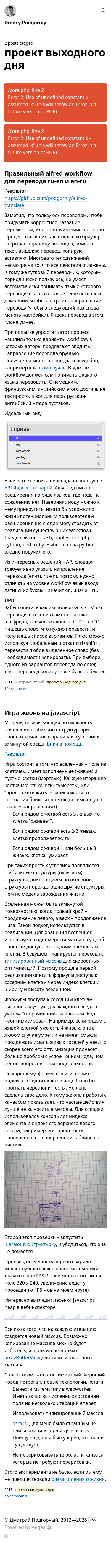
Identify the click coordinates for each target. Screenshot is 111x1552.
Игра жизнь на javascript (42, 713)
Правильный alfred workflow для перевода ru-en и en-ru (48, 177)
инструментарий (29, 682)
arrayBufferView (22, 1357)
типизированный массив (33, 961)
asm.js (20, 1423)
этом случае (52, 367)
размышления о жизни (78, 1479)
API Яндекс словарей (28, 487)
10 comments (15, 688)
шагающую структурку (30, 1244)
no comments (16, 1496)
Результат (15, 754)
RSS (92, 1520)
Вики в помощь (64, 744)
